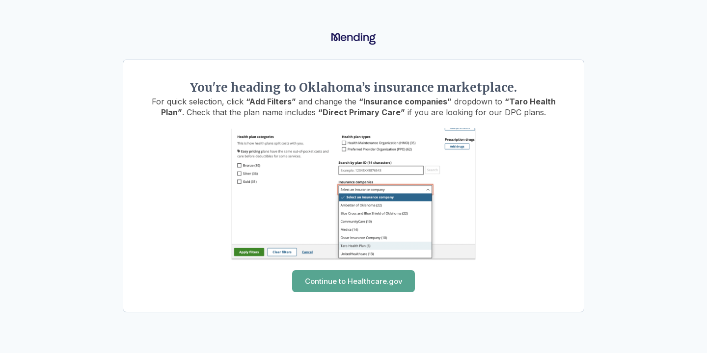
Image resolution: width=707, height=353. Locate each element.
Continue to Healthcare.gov (354, 281)
